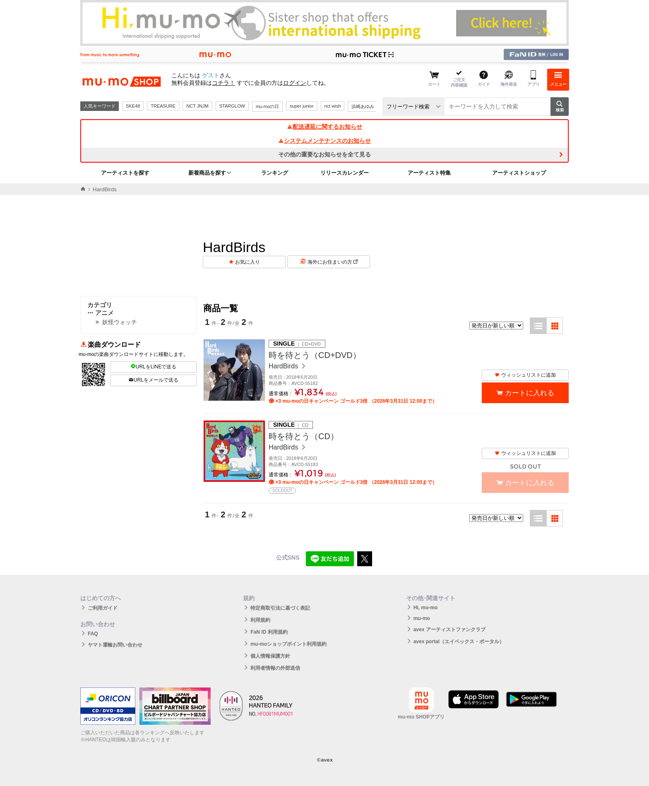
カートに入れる (529, 393)
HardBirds (284, 366)
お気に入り (247, 262)
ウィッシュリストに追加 (525, 375)
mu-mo (421, 618)
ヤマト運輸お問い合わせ (115, 645)
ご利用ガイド (103, 608)
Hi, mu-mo (425, 608)
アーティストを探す (125, 173)
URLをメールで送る (153, 380)
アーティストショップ (519, 173)
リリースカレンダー (344, 173)
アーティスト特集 (429, 173)
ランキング (274, 173)
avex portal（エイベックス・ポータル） (458, 641)
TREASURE (163, 105)
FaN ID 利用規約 (268, 632)
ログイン (294, 82)
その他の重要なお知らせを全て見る (324, 154)
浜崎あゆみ (362, 106)
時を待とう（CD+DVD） (315, 355)
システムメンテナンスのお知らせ (324, 140)
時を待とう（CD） (304, 436)
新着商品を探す (207, 173)
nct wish (332, 105)
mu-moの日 (267, 106)
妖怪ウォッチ (119, 322)
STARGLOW (232, 105)
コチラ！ (223, 82)
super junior (301, 105)
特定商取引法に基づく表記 (280, 608)
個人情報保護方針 (270, 656)
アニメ (100, 312)
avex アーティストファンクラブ (449, 629)
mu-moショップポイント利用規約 (288, 644)
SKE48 (133, 105)
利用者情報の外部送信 (275, 668)
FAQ (93, 634)
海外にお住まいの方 (333, 262)
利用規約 (260, 620)
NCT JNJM (197, 105)
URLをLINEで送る (153, 367)
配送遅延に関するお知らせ (324, 126)
